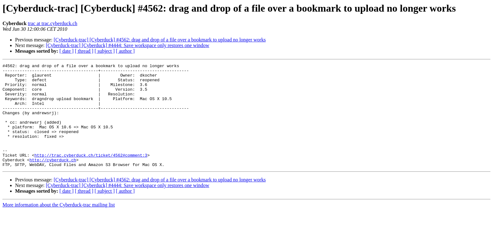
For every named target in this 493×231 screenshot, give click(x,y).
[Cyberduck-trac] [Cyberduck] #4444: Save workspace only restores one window (127, 45)
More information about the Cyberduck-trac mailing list (59, 225)
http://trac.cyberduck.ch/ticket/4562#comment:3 (90, 174)
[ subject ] (105, 51)
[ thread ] (84, 51)
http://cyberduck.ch (53, 179)
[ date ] (66, 51)
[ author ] (125, 51)
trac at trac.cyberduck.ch (52, 23)
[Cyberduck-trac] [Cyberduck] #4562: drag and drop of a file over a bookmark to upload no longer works (160, 39)
